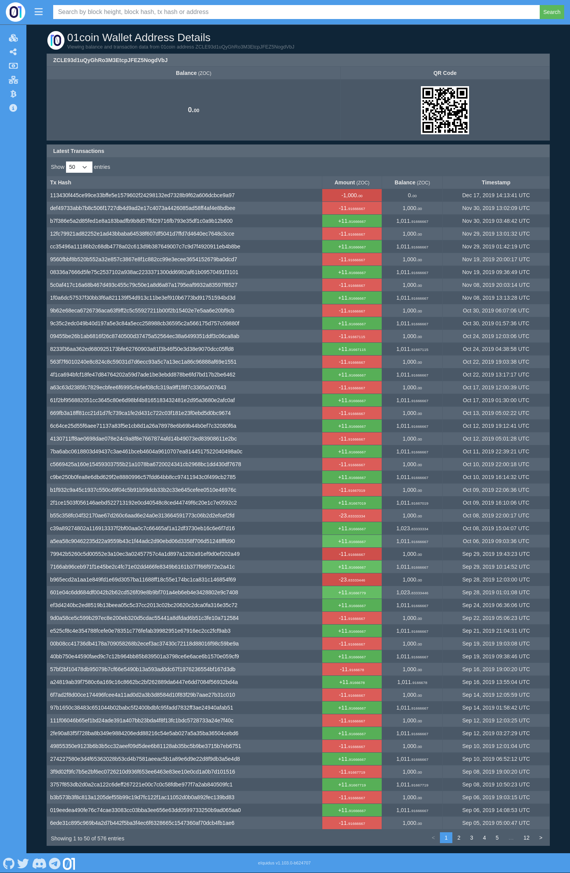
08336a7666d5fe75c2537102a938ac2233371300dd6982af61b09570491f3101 (144, 272)
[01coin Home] (15, 12)
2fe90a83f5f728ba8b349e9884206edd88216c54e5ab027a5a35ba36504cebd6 (144, 733)
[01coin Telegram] (55, 863)
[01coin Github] (8, 863)
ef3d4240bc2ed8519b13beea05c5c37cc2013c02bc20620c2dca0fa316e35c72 (144, 605)
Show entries (80, 167)
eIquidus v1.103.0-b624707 (284, 863)
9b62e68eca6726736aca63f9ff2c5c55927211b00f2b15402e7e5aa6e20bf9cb (142, 310)
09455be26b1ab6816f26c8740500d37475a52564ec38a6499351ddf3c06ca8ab (144, 336)
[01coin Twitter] (23, 863)
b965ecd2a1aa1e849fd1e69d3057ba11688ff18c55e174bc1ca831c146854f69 (143, 579)
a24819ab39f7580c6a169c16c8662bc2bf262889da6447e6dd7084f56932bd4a (144, 682)
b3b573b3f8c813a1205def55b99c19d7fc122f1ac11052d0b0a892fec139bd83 (142, 797)
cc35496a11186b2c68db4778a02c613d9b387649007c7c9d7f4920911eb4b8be (145, 246)
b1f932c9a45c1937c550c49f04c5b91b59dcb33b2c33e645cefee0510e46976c (143, 490)
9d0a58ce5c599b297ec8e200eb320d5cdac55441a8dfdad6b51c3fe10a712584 (144, 618)
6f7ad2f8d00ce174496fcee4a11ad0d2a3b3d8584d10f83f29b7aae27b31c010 (142, 695)
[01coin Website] (69, 863)
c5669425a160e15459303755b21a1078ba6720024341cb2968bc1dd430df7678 (145, 464)
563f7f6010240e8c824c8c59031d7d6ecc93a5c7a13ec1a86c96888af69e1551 (143, 362)
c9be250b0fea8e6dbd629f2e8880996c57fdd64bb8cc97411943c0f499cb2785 (143, 477)
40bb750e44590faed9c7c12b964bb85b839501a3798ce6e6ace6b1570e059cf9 (144, 656)
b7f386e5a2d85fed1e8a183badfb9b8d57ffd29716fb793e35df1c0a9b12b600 (141, 221)
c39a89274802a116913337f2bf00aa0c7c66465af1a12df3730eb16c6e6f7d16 (142, 528)
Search (551, 12)
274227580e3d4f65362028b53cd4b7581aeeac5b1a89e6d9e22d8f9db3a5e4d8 (145, 759)
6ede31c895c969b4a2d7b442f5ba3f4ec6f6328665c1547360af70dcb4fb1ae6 (142, 823)
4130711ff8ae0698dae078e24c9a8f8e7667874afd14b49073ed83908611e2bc (143, 439)
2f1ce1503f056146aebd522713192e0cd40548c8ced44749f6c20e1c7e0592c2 (143, 503)
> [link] (540, 838)
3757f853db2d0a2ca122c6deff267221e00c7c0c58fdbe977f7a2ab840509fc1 (141, 784)
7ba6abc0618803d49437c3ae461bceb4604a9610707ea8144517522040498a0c (146, 451)
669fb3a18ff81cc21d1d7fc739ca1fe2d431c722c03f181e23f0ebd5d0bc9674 (140, 413)
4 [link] (484, 838)
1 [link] (446, 838)
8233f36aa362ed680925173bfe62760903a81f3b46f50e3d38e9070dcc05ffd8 (142, 349)
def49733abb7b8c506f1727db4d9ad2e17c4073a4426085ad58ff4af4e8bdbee (142, 208)
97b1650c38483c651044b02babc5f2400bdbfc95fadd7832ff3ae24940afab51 (141, 708)
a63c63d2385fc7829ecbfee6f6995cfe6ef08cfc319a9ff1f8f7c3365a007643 (138, 387)
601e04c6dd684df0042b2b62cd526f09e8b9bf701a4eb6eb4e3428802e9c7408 (144, 592)
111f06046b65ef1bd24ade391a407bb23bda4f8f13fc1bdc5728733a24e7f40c (142, 720)
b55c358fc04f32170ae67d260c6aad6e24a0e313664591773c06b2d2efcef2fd (142, 515)
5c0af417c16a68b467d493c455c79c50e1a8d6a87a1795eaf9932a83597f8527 (144, 285)
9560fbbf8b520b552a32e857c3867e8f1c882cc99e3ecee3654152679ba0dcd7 (143, 259)
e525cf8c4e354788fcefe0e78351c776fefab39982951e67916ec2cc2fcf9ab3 (140, 631)
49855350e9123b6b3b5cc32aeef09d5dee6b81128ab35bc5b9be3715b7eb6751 (145, 746)
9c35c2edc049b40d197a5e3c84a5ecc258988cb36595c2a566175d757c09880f (144, 323)
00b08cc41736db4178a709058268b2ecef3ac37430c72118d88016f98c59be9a (144, 643)
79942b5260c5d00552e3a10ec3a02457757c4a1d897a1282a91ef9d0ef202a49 (145, 554)
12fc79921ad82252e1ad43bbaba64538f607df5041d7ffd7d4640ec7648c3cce (142, 234)
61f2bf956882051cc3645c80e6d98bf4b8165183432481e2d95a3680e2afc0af (142, 400)
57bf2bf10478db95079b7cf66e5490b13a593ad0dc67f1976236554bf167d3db (142, 669)
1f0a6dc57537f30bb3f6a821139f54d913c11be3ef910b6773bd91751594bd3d (142, 298)
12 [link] (526, 838)
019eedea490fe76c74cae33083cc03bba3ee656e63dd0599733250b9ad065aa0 (145, 810)
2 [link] (459, 838)
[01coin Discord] (39, 863)
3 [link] (471, 838)
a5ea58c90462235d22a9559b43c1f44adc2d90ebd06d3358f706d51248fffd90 (142, 541)
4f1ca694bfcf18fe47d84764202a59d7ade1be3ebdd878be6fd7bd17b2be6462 (142, 374)
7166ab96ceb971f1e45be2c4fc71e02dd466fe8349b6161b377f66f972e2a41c (142, 567)
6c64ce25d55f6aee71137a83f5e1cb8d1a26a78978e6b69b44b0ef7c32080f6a (143, 426)
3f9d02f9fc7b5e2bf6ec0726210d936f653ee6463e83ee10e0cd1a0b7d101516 (142, 772)
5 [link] (497, 838)
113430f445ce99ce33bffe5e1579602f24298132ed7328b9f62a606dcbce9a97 (142, 195)
